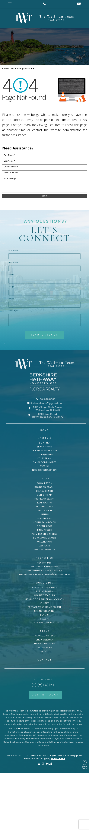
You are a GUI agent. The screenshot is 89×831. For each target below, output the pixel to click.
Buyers (44, 625)
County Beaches (44, 605)
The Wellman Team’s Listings (44, 581)
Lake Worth (44, 513)
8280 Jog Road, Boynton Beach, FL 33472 (56, 415)
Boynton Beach (44, 497)
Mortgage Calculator (44, 633)
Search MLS (44, 573)
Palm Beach (44, 540)
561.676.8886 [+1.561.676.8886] (56, 399)
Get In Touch (56, 694)
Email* (12, 284)
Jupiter (44, 524)
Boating (44, 453)
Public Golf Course (44, 597)
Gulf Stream (44, 505)
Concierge (44, 593)
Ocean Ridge (44, 536)
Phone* (12, 309)
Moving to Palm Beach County (44, 609)
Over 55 (44, 476)
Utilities (44, 613)
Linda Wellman (44, 650)
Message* (13, 321)
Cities (44, 488)
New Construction (44, 480)
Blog (44, 661)
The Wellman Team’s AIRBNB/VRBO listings (44, 584)
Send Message (44, 345)
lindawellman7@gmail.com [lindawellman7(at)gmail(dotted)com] (56, 403)
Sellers (44, 629)
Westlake (44, 556)
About (44, 641)
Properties (44, 568)
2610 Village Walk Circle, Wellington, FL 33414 (56, 409)
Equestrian (44, 468)
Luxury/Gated (44, 464)
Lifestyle (44, 448)
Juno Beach (44, 521)
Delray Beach (44, 501)
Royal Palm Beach (44, 548)
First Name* (14, 260)
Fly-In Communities (44, 472)
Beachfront (44, 457)
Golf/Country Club (44, 461)
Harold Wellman (44, 653)
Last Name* (14, 273)
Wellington (44, 552)
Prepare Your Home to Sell (44, 617)
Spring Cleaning (44, 621)
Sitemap (71, 755)
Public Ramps (44, 601)
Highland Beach (44, 509)
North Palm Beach (44, 532)
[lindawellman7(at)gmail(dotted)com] (79, 4)
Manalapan (45, 528)
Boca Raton (44, 493)
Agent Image (58, 758)
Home (44, 440)
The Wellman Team (44, 646)
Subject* (13, 297)
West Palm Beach (44, 560)
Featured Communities (44, 577)
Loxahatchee (44, 517)
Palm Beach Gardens (44, 544)
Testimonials (44, 658)
